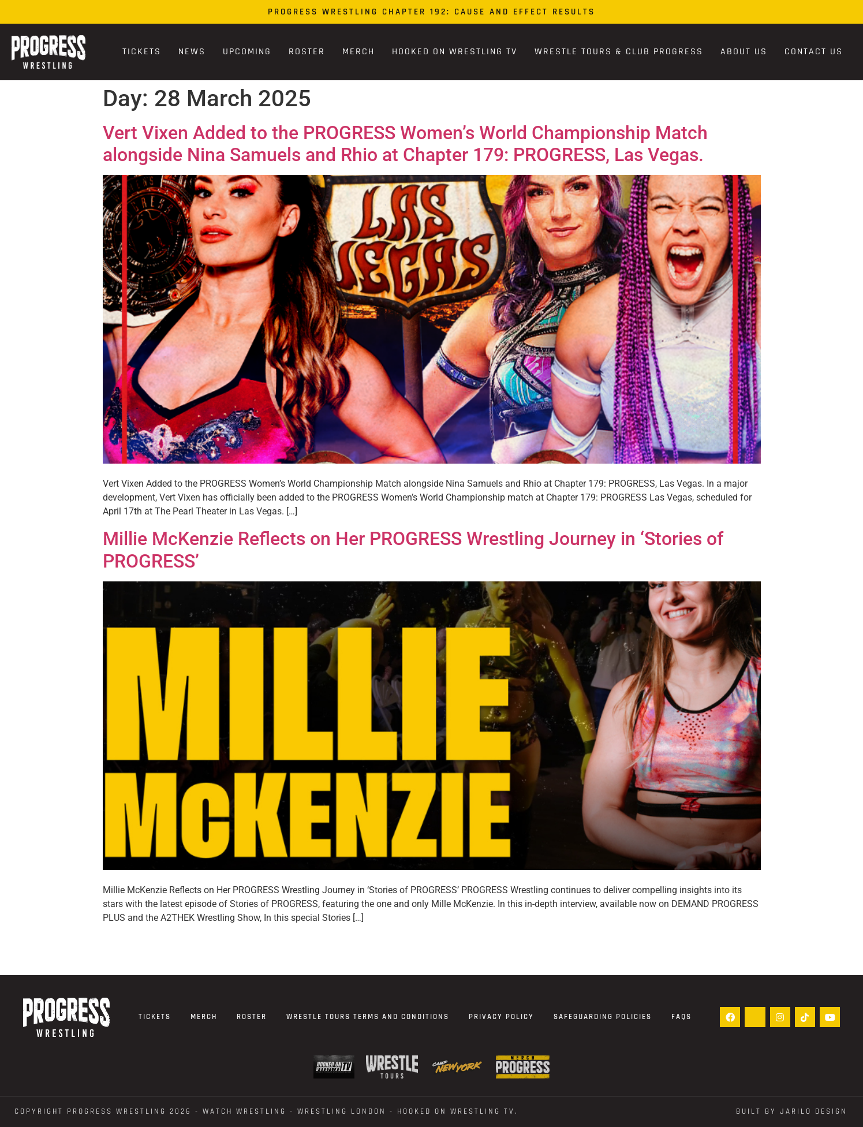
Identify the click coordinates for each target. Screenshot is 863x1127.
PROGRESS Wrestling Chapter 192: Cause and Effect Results (431, 11)
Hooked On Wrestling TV (454, 52)
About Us (743, 52)
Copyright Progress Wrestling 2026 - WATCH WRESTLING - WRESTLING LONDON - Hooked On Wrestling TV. (266, 1111)
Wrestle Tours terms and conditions (367, 1016)
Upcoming (247, 52)
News (192, 52)
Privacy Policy (501, 1016)
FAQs (681, 1016)
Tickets (141, 52)
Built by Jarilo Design (791, 1111)
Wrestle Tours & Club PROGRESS (619, 52)
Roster (307, 52)
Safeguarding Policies (603, 1016)
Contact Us (813, 52)
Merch (358, 52)
